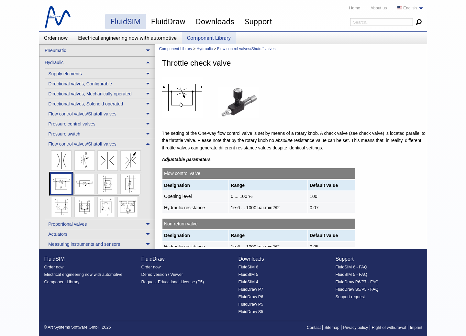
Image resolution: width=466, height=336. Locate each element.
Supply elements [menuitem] (65, 73)
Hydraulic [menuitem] (54, 62)
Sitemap (332, 327)
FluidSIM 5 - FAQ (351, 274)
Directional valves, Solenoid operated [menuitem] (85, 103)
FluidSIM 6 (248, 267)
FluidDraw (168, 21)
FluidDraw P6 (251, 296)
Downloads (215, 21)
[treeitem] (100, 74)
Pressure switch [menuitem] (64, 133)
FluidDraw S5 (251, 311)
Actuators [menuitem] (57, 234)
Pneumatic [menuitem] (55, 50)
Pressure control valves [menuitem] (71, 123)
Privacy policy (355, 327)
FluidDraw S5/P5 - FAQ (357, 289)
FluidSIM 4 (248, 281)
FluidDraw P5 (251, 304)
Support (258, 21)
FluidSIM (125, 21)
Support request (350, 296)
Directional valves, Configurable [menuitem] (80, 83)
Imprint (416, 327)
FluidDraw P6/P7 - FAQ (357, 281)
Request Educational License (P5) (172, 281)
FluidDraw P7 (251, 289)
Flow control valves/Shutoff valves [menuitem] (82, 113)
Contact (314, 327)
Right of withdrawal (389, 327)
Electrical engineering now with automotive (127, 38)
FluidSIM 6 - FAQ (351, 267)
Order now (56, 38)
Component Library (209, 38)
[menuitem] (408, 8)
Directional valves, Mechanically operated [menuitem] (90, 93)
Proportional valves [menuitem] (67, 224)
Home (354, 7)
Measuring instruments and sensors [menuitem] (84, 244)
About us (379, 7)
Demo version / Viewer (162, 274)
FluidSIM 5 (248, 274)
